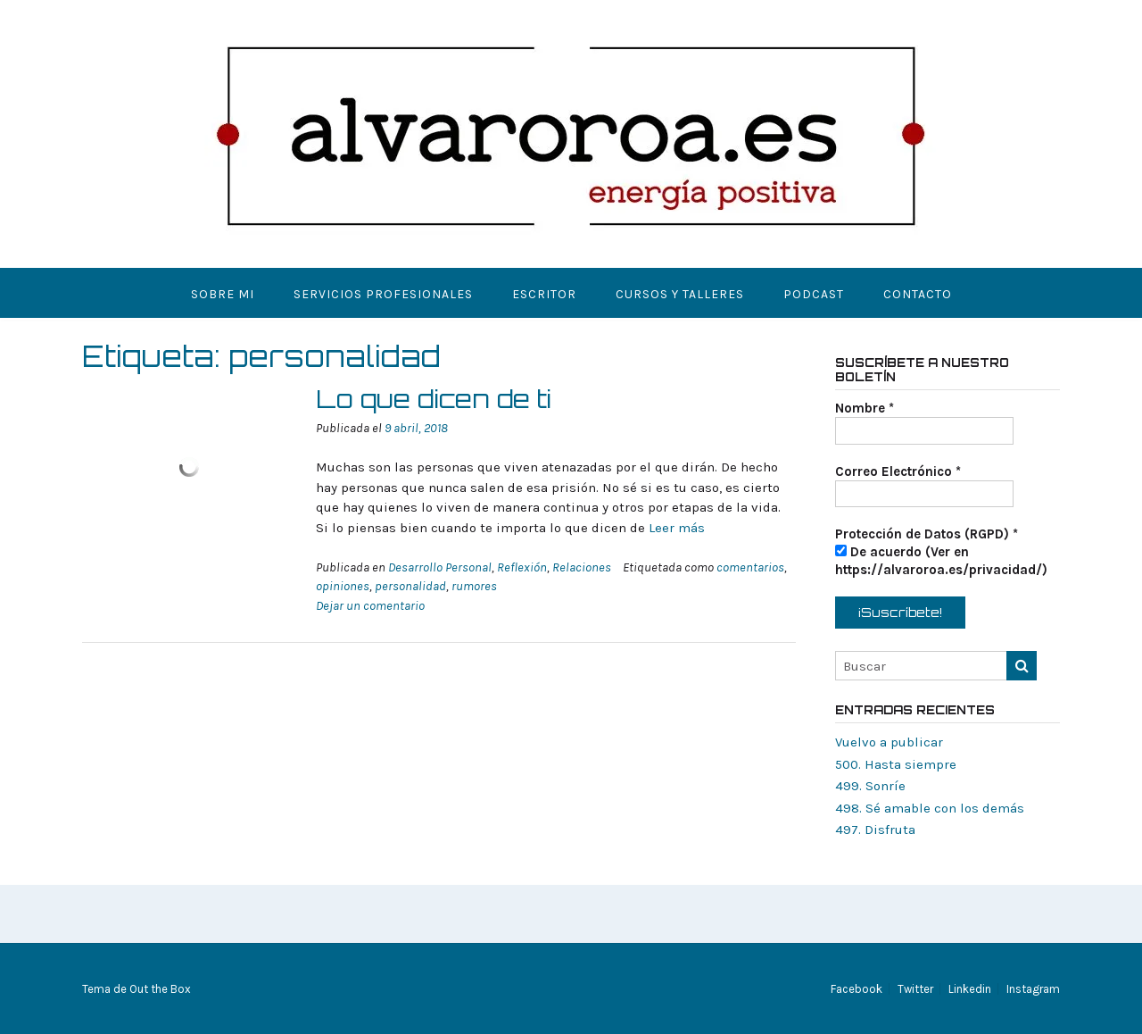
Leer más (677, 528)
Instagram (1033, 989)
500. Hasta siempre (895, 764)
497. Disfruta (875, 829)
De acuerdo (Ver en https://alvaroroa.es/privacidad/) (941, 561)
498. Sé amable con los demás (929, 808)
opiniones (342, 586)
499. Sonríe (870, 786)
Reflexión (522, 567)
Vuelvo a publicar (889, 742)
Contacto (917, 294)
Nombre (864, 408)
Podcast (813, 294)
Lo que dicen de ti (433, 398)
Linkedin (969, 989)
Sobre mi (222, 294)
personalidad (410, 586)
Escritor (544, 294)
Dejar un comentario (370, 605)
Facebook (856, 989)
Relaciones (581, 567)
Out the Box (160, 989)
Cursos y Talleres (680, 294)
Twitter (915, 989)
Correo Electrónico (898, 471)
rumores (474, 586)
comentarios (750, 567)
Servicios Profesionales (383, 294)
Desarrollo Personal (440, 567)
